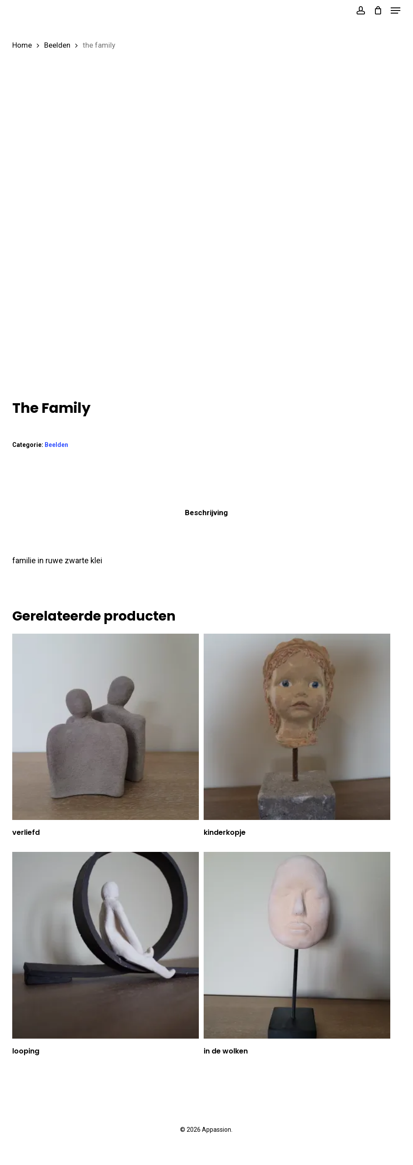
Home (22, 45)
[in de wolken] (297, 945)
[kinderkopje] (297, 727)
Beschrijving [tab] (206, 512)
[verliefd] (105, 727)
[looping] (105, 945)
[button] (395, 10)
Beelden (57, 45)
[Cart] (377, 10)
